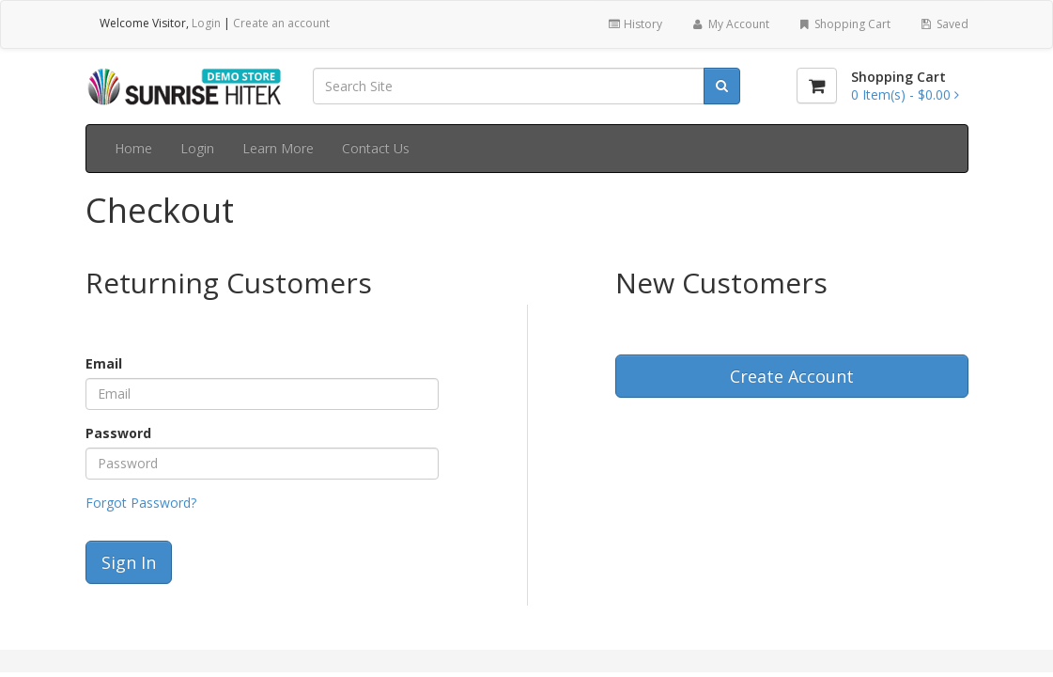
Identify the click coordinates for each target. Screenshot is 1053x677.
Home (133, 148)
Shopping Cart (843, 24)
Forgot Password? (140, 503)
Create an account (281, 23)
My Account (729, 24)
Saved (943, 24)
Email (103, 363)
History (634, 24)
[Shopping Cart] (817, 85)
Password (118, 433)
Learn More (278, 148)
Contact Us (376, 148)
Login (206, 23)
